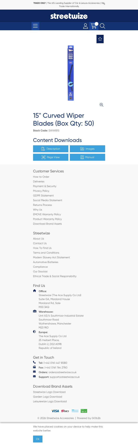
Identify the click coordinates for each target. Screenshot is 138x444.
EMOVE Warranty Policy (47, 214)
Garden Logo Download (47, 396)
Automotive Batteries (45, 262)
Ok (37, 438)
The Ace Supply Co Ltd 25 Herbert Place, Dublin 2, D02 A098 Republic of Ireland (49, 339)
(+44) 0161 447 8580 (50, 362)
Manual (87, 157)
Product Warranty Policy (47, 218)
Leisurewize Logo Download (50, 401)
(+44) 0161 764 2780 (50, 367)
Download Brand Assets (47, 223)
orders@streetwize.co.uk (55, 372)
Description (50, 149)
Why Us (37, 209)
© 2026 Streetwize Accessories (55, 418)
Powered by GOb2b (89, 418)
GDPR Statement (43, 195)
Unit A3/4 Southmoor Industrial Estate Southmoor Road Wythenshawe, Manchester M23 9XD (58, 319)
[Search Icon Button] (102, 26)
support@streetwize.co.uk (56, 377)
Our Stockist (40, 271)
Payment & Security (44, 186)
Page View (51, 157)
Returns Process (42, 204)
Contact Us (40, 243)
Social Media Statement (47, 200)
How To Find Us (42, 247)
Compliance (40, 266)
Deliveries (38, 181)
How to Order (41, 176)
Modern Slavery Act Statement (51, 257)
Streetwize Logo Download (49, 391)
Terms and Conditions (46, 252)
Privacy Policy (41, 190)
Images (87, 149)
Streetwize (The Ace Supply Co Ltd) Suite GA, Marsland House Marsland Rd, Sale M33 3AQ (57, 298)
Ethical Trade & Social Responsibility (54, 276)
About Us (38, 238)
